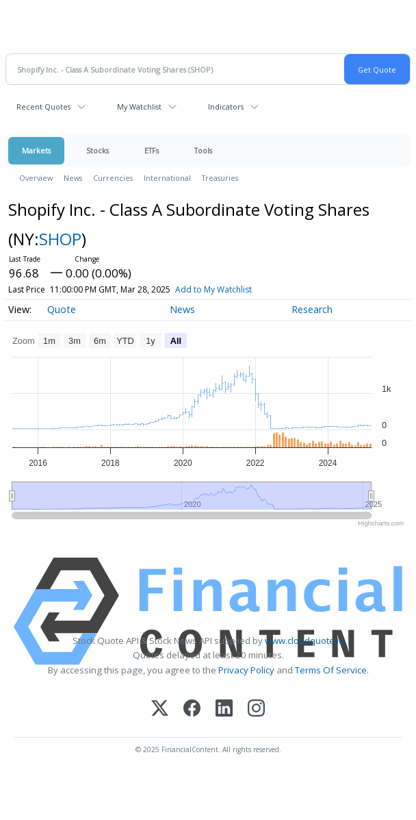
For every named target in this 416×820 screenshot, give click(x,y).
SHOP (60, 238)
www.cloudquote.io (304, 640)
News (73, 178)
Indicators (226, 106)
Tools (203, 150)
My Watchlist (139, 106)
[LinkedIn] (224, 709)
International (167, 178)
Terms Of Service (331, 670)
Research (312, 309)
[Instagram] (256, 709)
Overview (36, 178)
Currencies (113, 178)
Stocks (97, 150)
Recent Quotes (43, 106)
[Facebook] (192, 709)
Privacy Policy (246, 670)
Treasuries (220, 178)
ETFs (151, 150)
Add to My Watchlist (213, 289)
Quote (61, 309)
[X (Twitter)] (160, 709)
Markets (36, 150)
